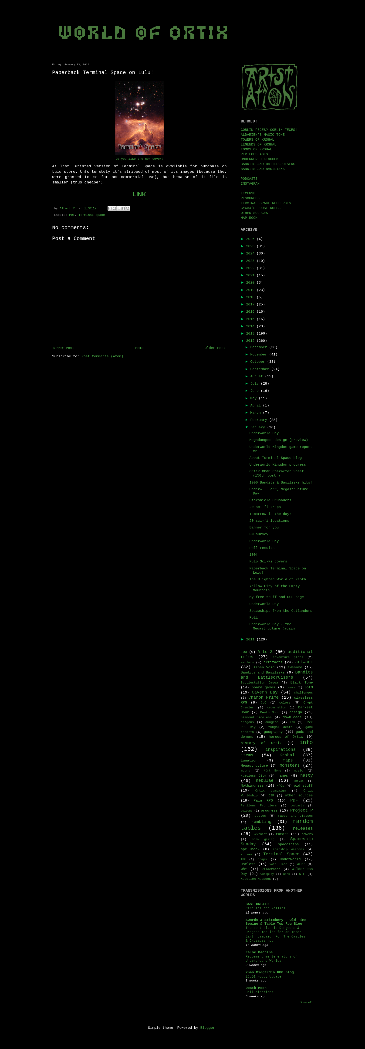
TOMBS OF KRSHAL (256, 150)
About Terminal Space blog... (279, 458)
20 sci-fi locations (269, 521)
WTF (302, 874)
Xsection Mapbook (256, 879)
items (247, 755)
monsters (290, 765)
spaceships (288, 844)
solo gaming (263, 839)
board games (263, 688)
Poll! (255, 618)
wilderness (271, 869)
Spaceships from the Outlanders (281, 611)
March (256, 413)
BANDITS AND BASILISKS (263, 169)
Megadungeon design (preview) (279, 440)
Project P (301, 810)
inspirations (280, 749)
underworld (290, 859)
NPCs (280, 786)
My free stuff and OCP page (277, 597)
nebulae (265, 780)
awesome (294, 668)
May (254, 398)
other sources (299, 796)
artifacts (273, 662)
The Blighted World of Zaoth (278, 580)
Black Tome (302, 683)
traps (262, 859)
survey (246, 854)
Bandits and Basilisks (263, 673)
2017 (251, 305)
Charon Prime (263, 697)
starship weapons (288, 849)
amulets (247, 662)
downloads (292, 717)
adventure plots (288, 657)
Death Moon (269, 712)
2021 (251, 275)
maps (288, 760)
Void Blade (278, 864)
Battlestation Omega (259, 682)
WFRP (300, 864)
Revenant (260, 834)
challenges (303, 692)
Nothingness (252, 786)
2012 (251, 341)
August (257, 377)
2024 (251, 254)
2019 (251, 290)
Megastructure (254, 766)
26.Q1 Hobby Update (263, 976)
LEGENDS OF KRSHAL (258, 145)
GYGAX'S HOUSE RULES (261, 208)
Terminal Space (91, 215)
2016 (251, 312)
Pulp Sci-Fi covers (268, 562)
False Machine (259, 952)
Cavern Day (265, 692)
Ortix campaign (270, 790)
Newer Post (63, 348)
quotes (260, 816)
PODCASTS (249, 179)
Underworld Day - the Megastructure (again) (273, 627)
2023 (251, 261)
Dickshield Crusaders (270, 500)
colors (285, 702)
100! (254, 555)
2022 (251, 268)
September (260, 369)
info (306, 742)
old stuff (303, 786)
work (286, 874)
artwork (304, 662)
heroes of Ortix (286, 737)
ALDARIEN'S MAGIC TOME (263, 135)
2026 (251, 239)
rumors (282, 834)
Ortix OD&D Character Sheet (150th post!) (277, 474)
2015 (251, 319)
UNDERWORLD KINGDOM (259, 159)
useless (248, 864)
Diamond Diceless (256, 717)
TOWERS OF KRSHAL (257, 140)
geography (273, 732)
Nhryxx (299, 781)
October (258, 362)
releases (303, 828)
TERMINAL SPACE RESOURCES (266, 203)
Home (139, 348)
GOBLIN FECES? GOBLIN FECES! (269, 130)
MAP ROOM (249, 218)
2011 (251, 640)
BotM (308, 688)
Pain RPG (263, 801)
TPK (243, 859)
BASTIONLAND (257, 904)
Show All (306, 1002)
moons (245, 770)
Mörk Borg (272, 770)
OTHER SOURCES (254, 213)
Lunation (249, 761)
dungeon (272, 722)
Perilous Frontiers (259, 805)
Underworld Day (264, 541)
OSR (271, 795)
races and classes (295, 816)
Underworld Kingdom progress (278, 465)
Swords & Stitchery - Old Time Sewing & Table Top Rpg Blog (276, 922)
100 (244, 652)
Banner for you (264, 528)
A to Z (265, 652)
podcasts (297, 805)
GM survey (259, 534)
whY (244, 869)
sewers (307, 834)
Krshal (287, 755)
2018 (251, 297)
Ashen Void (264, 668)
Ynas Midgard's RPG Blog (270, 973)
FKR (292, 722)
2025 (251, 246)
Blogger (207, 1028)
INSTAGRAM (250, 184)
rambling (261, 821)
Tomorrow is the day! (270, 514)
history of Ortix (261, 743)
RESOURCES (250, 198)
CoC (264, 702)
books (291, 687)
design (296, 712)
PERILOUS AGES (254, 154)
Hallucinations (260, 992)
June (255, 391)
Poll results (262, 548)
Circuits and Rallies (265, 908)
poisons (246, 810)
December (259, 347)
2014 (251, 326)
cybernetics (276, 707)
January (258, 428)
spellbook (250, 849)
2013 (251, 334)
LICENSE (248, 194)
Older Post (215, 348)
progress (269, 811)
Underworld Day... (267, 433)
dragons (247, 722)
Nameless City (253, 776)
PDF (72, 215)
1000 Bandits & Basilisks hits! (281, 483)
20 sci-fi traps (265, 507)
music (298, 770)
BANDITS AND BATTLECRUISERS (268, 164)
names (282, 776)
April (256, 406)
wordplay (267, 874)
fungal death (280, 727)
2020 (251, 283)
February (259, 420)
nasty (306, 775)
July (255, 384)
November (259, 355)
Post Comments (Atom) (102, 357)
